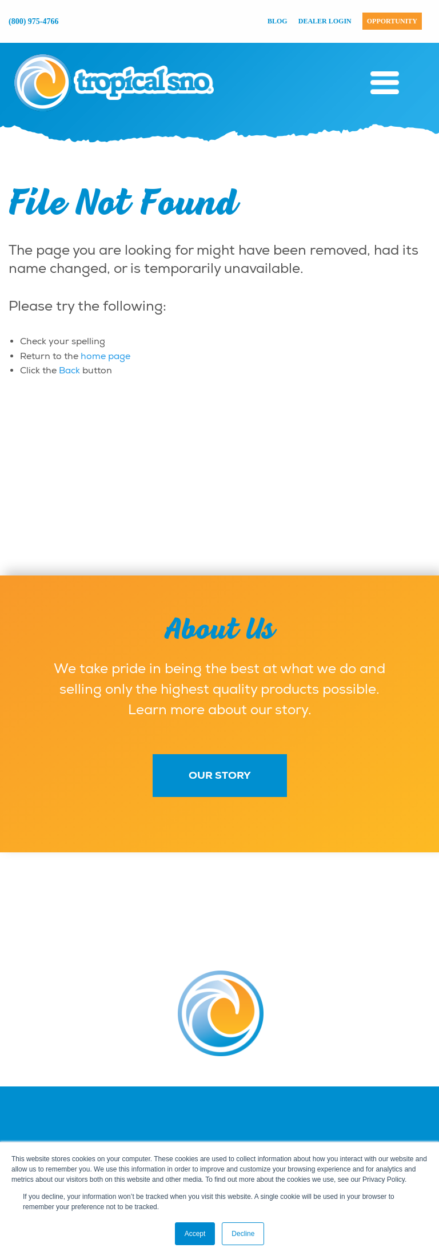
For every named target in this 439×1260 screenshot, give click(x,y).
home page (105, 356)
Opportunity (392, 21)
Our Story (220, 775)
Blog (278, 21)
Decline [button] (243, 1234)
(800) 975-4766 (34, 21)
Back (69, 370)
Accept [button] (195, 1234)
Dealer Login (325, 21)
